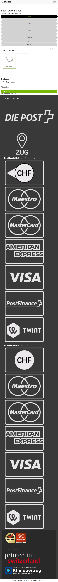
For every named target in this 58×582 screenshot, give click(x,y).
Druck (29, 20)
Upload (29, 41)
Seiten (29, 27)
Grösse (29, 16)
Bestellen (29, 44)
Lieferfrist (29, 37)
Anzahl (29, 30)
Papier (29, 23)
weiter (53, 48)
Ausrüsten (29, 34)
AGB (23, 580)
